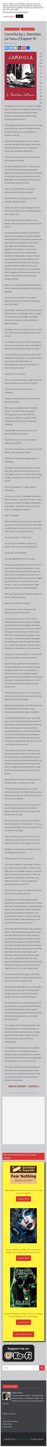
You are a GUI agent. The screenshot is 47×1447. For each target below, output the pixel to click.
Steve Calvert (13, 43)
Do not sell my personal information (15, 12)
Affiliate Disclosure (8, 1414)
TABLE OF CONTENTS (17, 1086)
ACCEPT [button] (19, 16)
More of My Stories (23, 1334)
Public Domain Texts (28, 29)
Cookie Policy (7, 1427)
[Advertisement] (23, 1120)
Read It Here (23, 1199)
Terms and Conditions (10, 1421)
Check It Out (23, 1322)
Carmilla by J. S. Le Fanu (12, 29)
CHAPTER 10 (33, 1086)
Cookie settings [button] (8, 16)
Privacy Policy (7, 1424)
